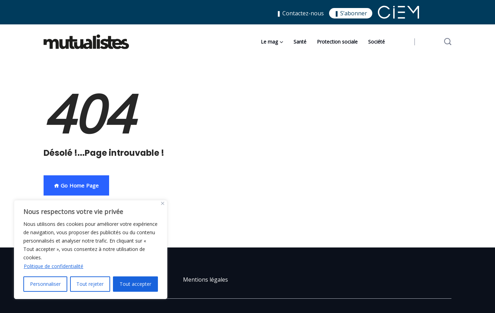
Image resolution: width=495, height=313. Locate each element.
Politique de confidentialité (53, 266)
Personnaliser (45, 284)
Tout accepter (135, 284)
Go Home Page (76, 185)
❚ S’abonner (350, 13)
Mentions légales (205, 279)
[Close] (162, 203)
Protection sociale (337, 41)
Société (376, 41)
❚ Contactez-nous (300, 13)
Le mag (269, 41)
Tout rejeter (90, 284)
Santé (300, 41)
